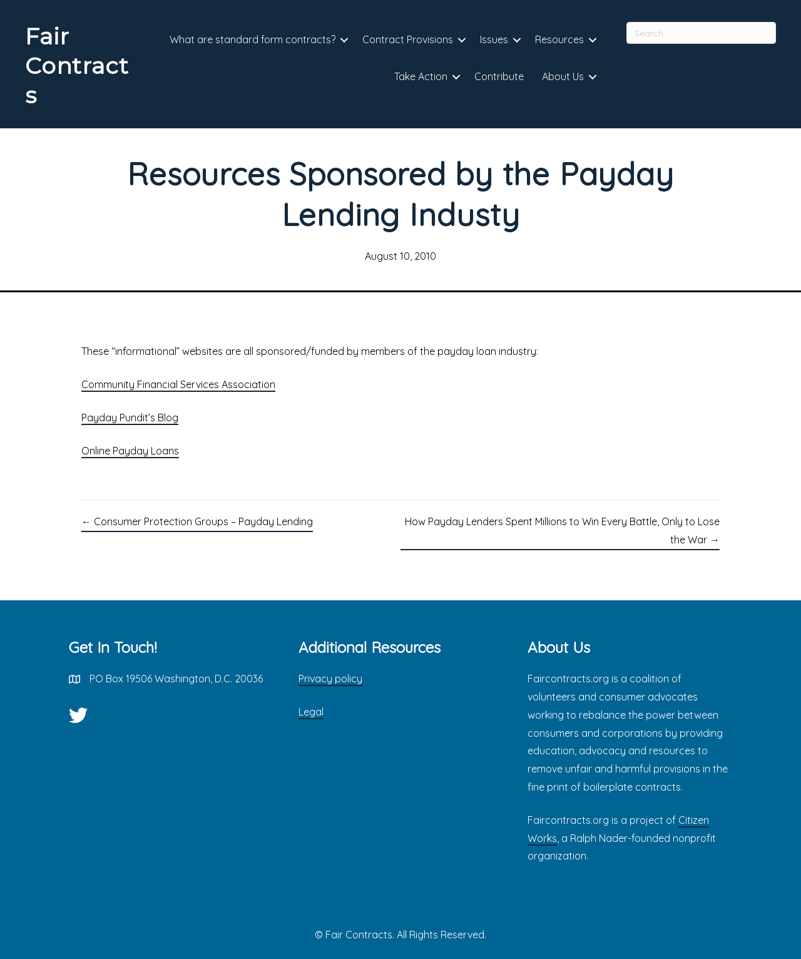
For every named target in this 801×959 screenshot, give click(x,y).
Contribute (499, 76)
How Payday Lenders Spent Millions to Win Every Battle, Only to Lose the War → (562, 530)
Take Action (420, 76)
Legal (311, 711)
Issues (494, 39)
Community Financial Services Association (178, 384)
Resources (559, 39)
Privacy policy (330, 678)
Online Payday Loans (130, 450)
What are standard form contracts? (252, 39)
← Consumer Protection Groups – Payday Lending (197, 521)
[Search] (701, 33)
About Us (563, 76)
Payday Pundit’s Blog (129, 417)
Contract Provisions (407, 39)
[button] (344, 40)
